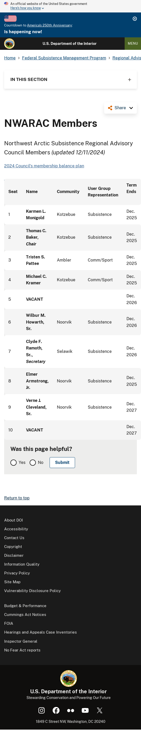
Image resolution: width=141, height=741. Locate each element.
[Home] (9, 43)
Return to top (17, 498)
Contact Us (14, 538)
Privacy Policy (17, 573)
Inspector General (20, 641)
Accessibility (16, 529)
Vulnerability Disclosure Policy (32, 590)
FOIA (8, 623)
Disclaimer (14, 555)
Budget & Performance (25, 605)
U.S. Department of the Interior (70, 44)
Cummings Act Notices (25, 614)
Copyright (13, 546)
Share (120, 107)
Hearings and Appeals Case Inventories (40, 632)
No (40, 462)
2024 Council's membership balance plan (44, 165)
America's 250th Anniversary (49, 25)
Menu (133, 43)
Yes (22, 462)
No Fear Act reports (22, 650)
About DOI (13, 520)
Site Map (12, 582)
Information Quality (21, 564)
